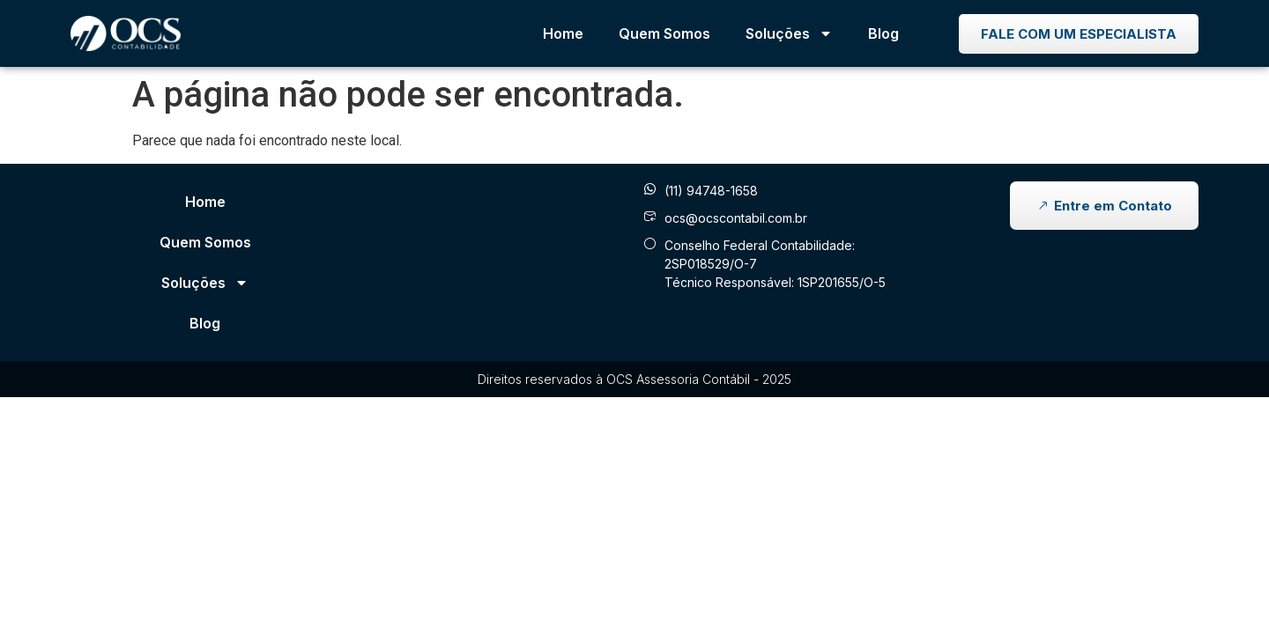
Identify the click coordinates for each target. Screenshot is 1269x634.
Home (563, 33)
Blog (883, 33)
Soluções (789, 33)
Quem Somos (664, 33)
